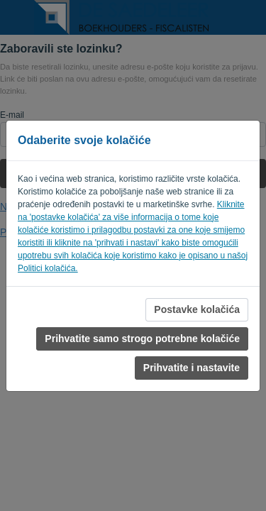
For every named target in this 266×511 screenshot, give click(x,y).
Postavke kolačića (197, 309)
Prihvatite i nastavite (191, 367)
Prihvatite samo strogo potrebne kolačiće (142, 338)
